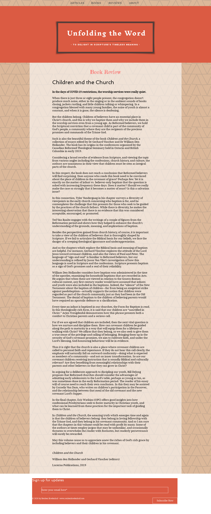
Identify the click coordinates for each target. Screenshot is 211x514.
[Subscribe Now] (165, 501)
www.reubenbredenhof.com (72, 498)
